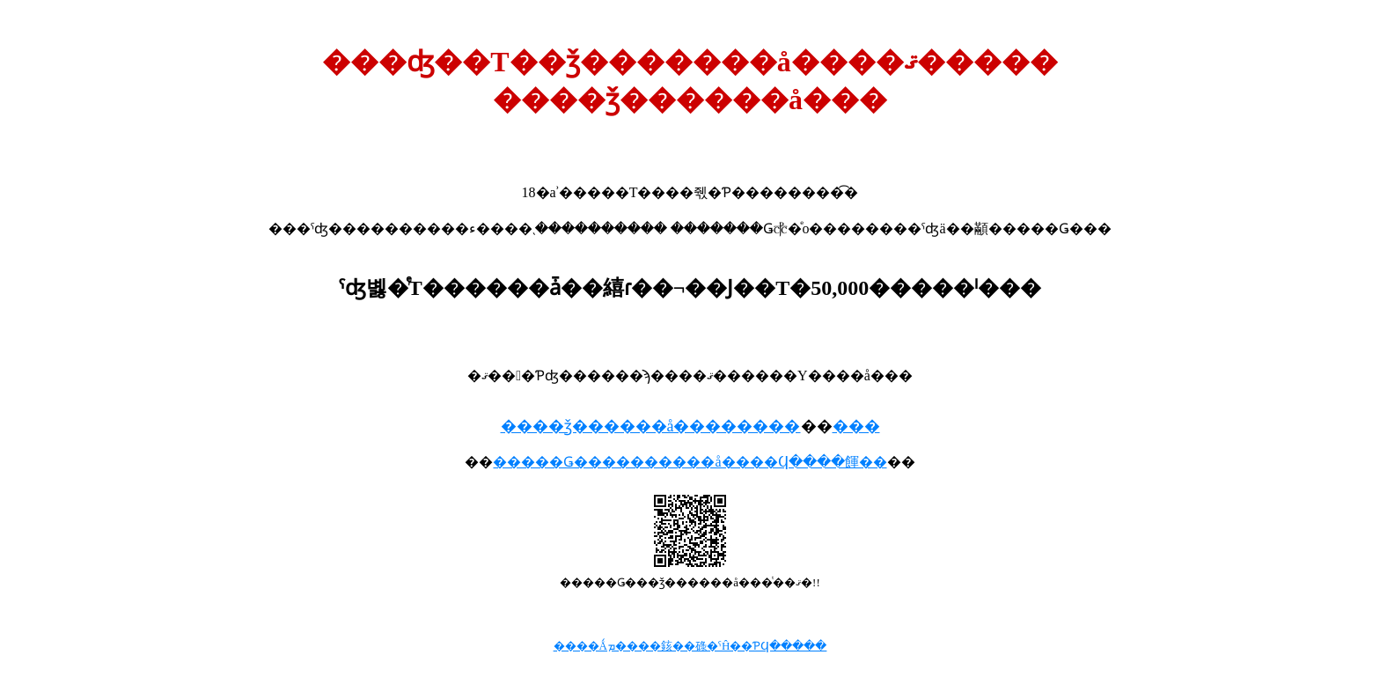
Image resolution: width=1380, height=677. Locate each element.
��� (856, 426)
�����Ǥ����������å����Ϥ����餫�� (689, 461)
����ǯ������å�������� (651, 426)
